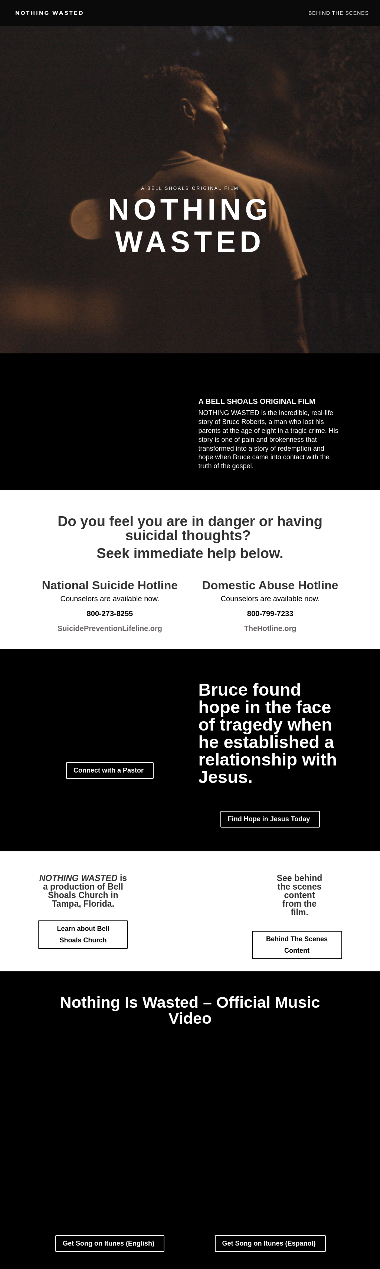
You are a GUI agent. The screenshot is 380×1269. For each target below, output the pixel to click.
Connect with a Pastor (108, 770)
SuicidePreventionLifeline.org (110, 628)
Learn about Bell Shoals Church (83, 934)
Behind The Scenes (338, 13)
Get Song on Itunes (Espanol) (269, 1243)
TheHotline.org (270, 628)
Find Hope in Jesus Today (269, 819)
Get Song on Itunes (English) (108, 1243)
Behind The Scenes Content (297, 944)
